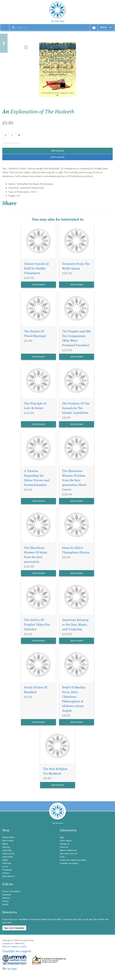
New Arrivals (8, 840)
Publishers (7, 869)
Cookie (5, 904)
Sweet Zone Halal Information (73, 860)
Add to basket (57, 151)
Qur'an (5, 866)
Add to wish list (57, 157)
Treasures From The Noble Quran (76, 266)
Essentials (7, 850)
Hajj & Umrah (8, 853)
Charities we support (69, 863)
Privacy (5, 901)
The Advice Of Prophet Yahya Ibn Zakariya (37, 624)
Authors (6, 873)
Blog (62, 837)
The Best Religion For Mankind (55, 771)
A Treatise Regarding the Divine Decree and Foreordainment (36, 478)
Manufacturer (8, 876)
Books (5, 843)
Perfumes (6, 863)
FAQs (62, 856)
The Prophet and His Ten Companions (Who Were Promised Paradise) (76, 338)
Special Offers (8, 837)
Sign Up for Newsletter (14, 928)
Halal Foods (7, 856)
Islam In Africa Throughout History (76, 550)
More (106, 27)
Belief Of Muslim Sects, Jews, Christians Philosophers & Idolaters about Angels (73, 699)
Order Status (66, 840)
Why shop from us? (69, 853)
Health (5, 860)
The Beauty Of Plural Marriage (35, 334)
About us (64, 847)
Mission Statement (68, 850)
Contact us (65, 843)
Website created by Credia (14, 946)
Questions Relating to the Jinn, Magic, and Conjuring (75, 624)
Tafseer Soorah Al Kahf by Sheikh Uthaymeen (36, 268)
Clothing (6, 847)
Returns (6, 897)
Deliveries (6, 894)
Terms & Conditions (11, 891)
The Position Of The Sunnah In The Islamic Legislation (76, 408)
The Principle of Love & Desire (35, 406)
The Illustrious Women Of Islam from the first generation (35, 554)
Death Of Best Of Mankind (35, 690)
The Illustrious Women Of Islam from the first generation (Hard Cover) (74, 480)
